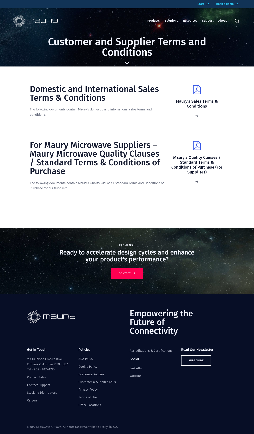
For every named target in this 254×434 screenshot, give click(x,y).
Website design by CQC (103, 427)
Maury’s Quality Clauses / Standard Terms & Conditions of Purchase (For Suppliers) (196, 165)
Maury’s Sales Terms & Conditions (197, 104)
